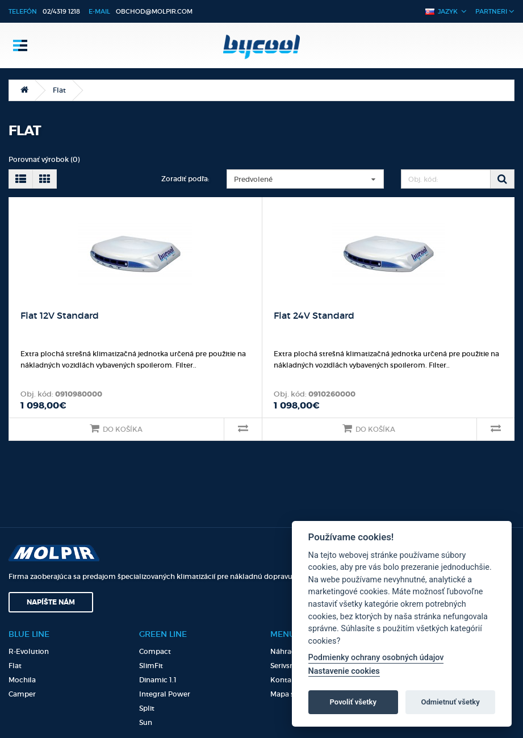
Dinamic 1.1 (158, 680)
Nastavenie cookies (344, 671)
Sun (145, 722)
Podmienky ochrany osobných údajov (376, 657)
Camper (22, 694)
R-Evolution (29, 651)
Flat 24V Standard (314, 315)
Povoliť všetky (353, 702)
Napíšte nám (51, 602)
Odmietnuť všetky (450, 702)
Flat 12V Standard (59, 315)
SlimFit (151, 665)
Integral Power (164, 694)
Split (146, 708)
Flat (59, 90)
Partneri (494, 11)
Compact (155, 651)
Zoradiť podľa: (185, 178)
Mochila (22, 680)
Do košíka (116, 428)
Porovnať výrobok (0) (44, 159)
